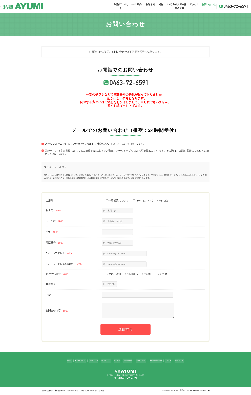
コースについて (143, 200)
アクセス (194, 4)
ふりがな (54, 221)
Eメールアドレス (59, 253)
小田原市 (131, 274)
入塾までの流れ (143, 362)
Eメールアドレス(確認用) (63, 263)
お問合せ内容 (57, 311)
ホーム (3, 6)
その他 (162, 200)
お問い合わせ (209, 4)
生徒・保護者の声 (160, 362)
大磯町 (147, 274)
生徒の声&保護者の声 (179, 6)
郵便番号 (51, 284)
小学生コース (88, 362)
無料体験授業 (128, 362)
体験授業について (117, 200)
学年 (52, 231)
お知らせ (150, 4)
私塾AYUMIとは (121, 6)
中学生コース (103, 362)
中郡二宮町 (113, 274)
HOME (60, 362)
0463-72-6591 (128, 379)
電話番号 (54, 242)
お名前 (53, 210)
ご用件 (49, 200)
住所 (48, 294)
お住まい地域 (57, 274)
